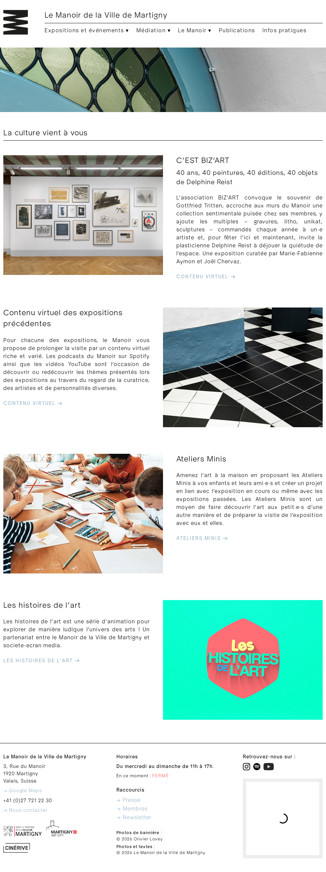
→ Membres (132, 808)
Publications (237, 30)
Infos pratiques (284, 30)
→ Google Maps (22, 790)
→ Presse (128, 800)
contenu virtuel (206, 276)
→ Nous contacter (25, 810)
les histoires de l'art (42, 660)
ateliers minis (202, 538)
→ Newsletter (133, 817)
